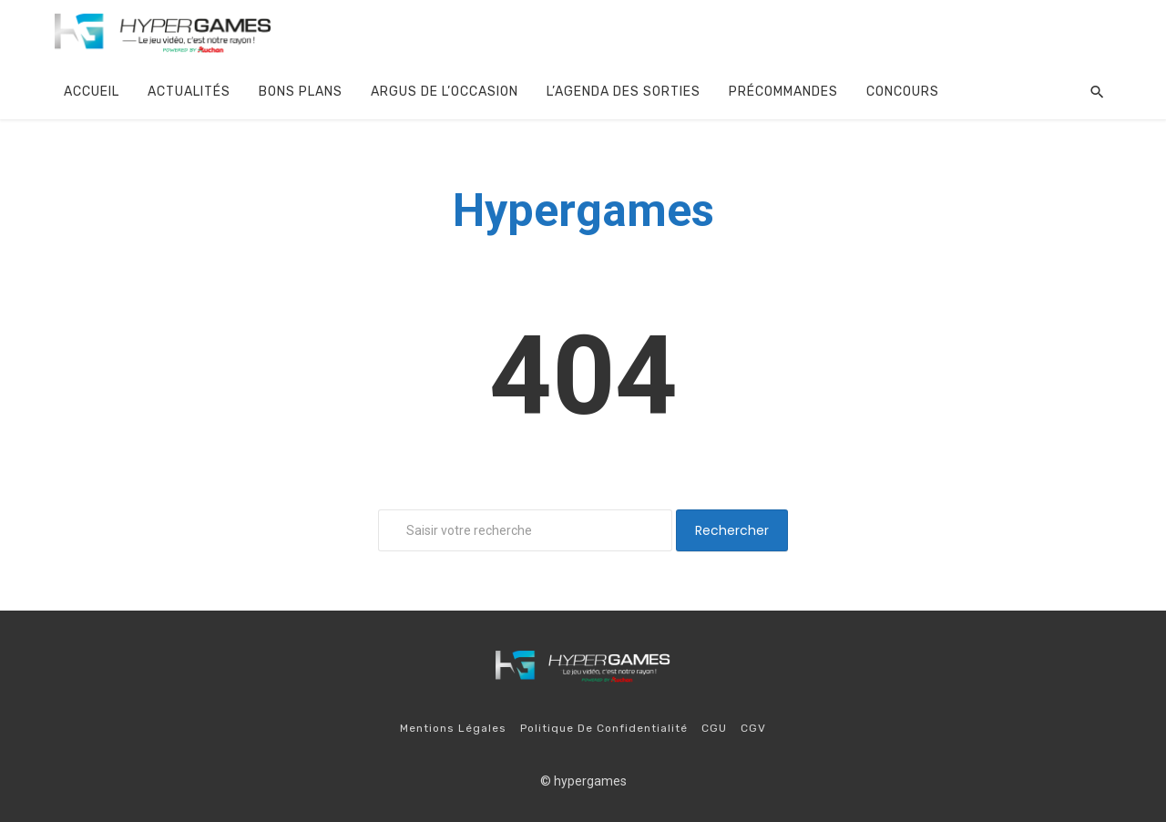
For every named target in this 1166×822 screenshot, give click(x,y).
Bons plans (301, 91)
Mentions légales (453, 728)
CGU (714, 728)
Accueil (91, 91)
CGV (753, 728)
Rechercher (732, 530)
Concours (902, 91)
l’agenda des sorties (624, 91)
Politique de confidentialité (604, 728)
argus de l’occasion (444, 91)
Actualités (189, 91)
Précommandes (783, 91)
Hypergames (583, 210)
